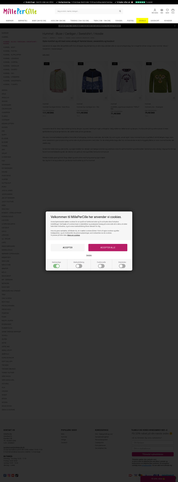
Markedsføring (79, 264)
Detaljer (89, 255)
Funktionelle (101, 264)
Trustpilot (143, 2)
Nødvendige (56, 264)
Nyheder (168, 21)
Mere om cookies (73, 235)
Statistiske (122, 264)
